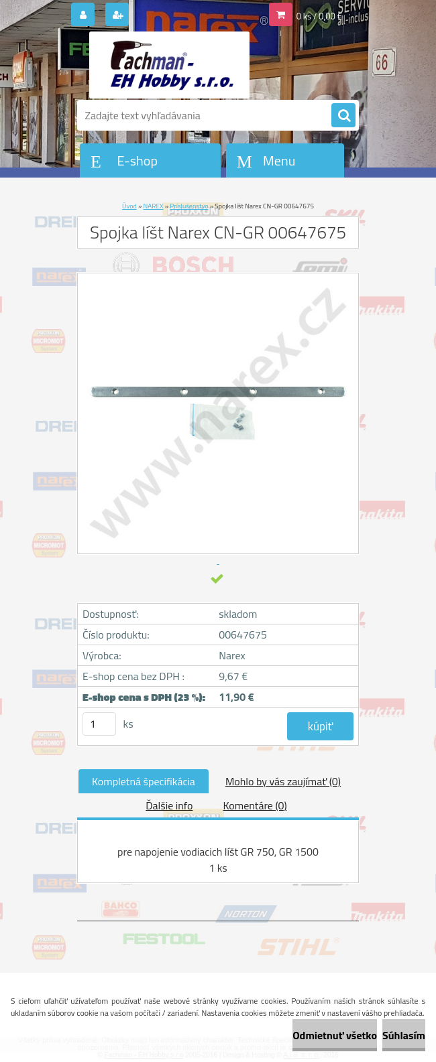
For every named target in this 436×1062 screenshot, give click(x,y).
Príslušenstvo (189, 206)
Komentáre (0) (254, 805)
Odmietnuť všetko (334, 1035)
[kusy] (99, 724)
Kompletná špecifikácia (143, 781)
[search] (343, 116)
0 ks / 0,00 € (319, 16)
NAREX (154, 206)
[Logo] (169, 64)
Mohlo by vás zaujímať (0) (283, 781)
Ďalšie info (169, 805)
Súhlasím (403, 1035)
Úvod (129, 206)
